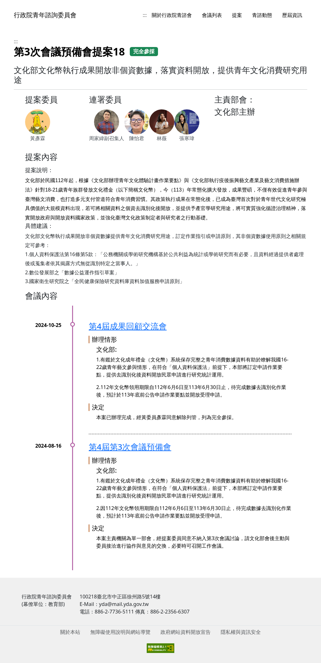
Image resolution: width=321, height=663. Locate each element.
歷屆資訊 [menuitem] (292, 15)
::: (145, 15)
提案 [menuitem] (237, 15)
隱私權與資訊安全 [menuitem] (241, 632)
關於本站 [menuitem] (70, 632)
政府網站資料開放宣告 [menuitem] (185, 632)
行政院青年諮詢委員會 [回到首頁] (45, 15)
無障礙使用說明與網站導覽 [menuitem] (120, 632)
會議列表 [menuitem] (212, 15)
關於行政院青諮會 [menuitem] (172, 15)
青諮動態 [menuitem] (262, 15)
